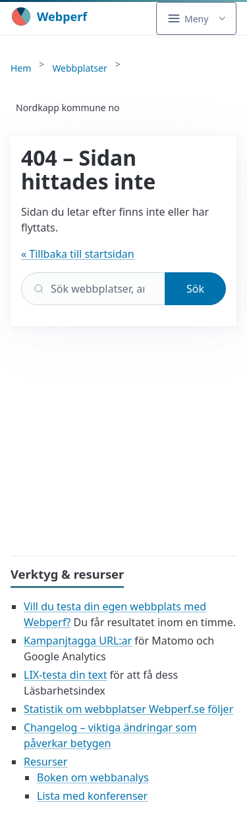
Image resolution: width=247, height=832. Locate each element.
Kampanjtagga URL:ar (78, 640)
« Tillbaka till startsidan (77, 254)
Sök (195, 288)
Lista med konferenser (92, 796)
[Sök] (93, 288)
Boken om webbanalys (93, 777)
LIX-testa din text (65, 675)
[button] (196, 18)
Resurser (45, 761)
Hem (21, 68)
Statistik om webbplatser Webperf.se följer (128, 709)
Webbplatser (79, 68)
